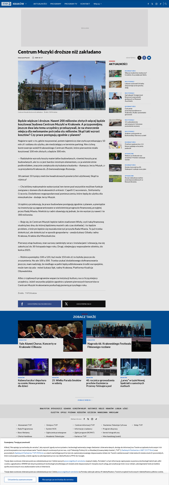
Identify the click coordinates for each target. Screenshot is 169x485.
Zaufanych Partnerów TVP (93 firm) (29, 453)
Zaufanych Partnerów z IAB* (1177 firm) (137, 450)
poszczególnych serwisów (74, 461)
